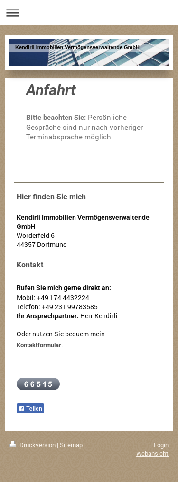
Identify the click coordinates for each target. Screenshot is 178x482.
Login (161, 445)
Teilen (30, 408)
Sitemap (71, 445)
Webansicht (152, 453)
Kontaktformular (39, 345)
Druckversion (33, 445)
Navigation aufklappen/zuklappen (89, 12)
